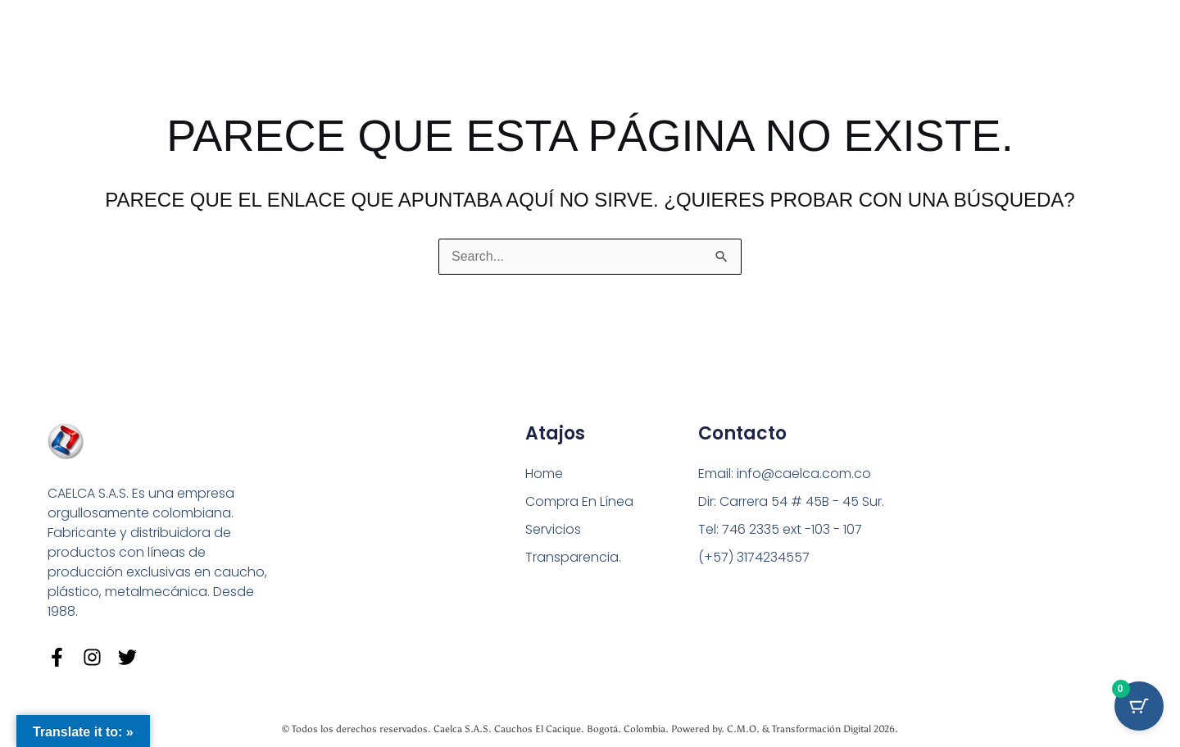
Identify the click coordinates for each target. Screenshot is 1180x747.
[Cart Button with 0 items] (1139, 706)
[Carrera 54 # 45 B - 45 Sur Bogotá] (1002, 523)
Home (544, 473)
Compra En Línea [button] (579, 501)
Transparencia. (573, 557)
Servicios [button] (553, 529)
